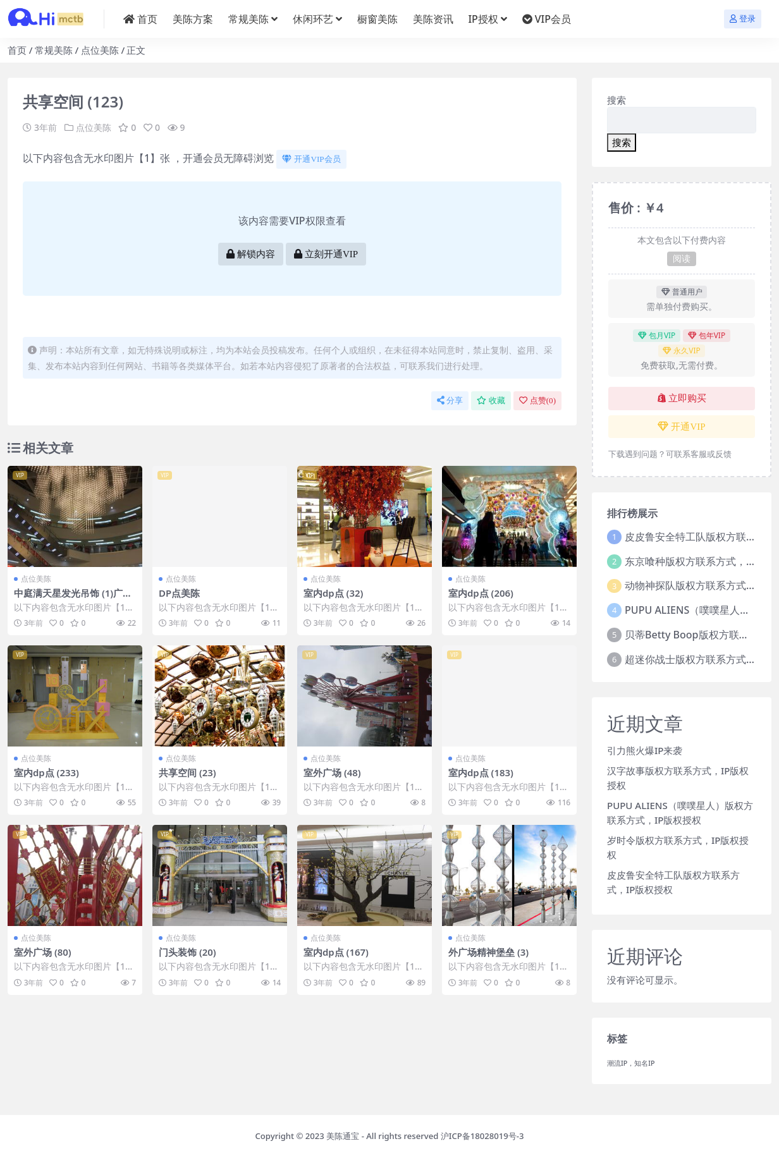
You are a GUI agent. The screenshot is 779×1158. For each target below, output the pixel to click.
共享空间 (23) (187, 771)
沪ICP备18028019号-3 (482, 1136)
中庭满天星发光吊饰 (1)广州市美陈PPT (73, 599)
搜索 (616, 100)
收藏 (491, 400)
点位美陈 (100, 50)
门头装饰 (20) (187, 951)
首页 (17, 50)
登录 (743, 18)
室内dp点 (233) (47, 771)
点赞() (537, 400)
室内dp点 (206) (481, 593)
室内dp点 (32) (334, 593)
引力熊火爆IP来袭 (644, 750)
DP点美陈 (179, 593)
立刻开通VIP (326, 254)
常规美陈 (54, 50)
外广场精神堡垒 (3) (488, 951)
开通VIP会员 (311, 159)
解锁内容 (250, 254)
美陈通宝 (342, 1136)
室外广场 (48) (332, 771)
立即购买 (682, 398)
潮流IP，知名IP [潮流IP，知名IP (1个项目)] (631, 1063)
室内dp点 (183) (481, 771)
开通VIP (681, 427)
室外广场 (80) (42, 951)
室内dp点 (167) (336, 951)
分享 (450, 400)
